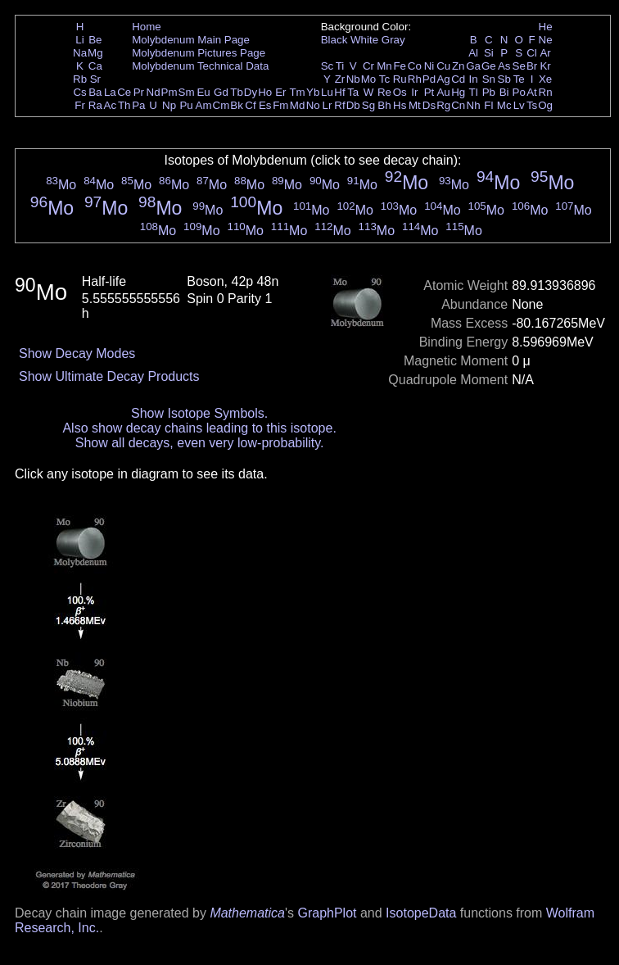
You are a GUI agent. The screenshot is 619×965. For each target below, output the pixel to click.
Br (531, 66)
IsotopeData (421, 913)
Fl (488, 105)
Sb (504, 79)
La (110, 92)
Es (265, 105)
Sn (488, 79)
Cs (79, 92)
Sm (186, 92)
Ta (353, 92)
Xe (545, 79)
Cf (250, 105)
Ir (414, 92)
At (531, 92)
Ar (545, 53)
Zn (458, 66)
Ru (400, 79)
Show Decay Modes (77, 353)
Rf (339, 105)
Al (473, 53)
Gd (221, 92)
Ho (265, 92)
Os (400, 92)
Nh (474, 105)
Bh (384, 105)
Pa (138, 105)
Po (519, 92)
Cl (531, 53)
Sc (327, 66)
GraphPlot (326, 913)
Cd (458, 79)
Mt (415, 105)
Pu (185, 105)
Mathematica (247, 913)
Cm (221, 105)
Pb (488, 92)
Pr (138, 92)
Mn (384, 66)
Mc (504, 105)
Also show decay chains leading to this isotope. (199, 428)
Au (443, 92)
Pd (429, 79)
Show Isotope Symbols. (199, 413)
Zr (340, 79)
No (313, 105)
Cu (443, 66)
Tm (297, 92)
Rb (80, 79)
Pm (169, 92)
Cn (458, 105)
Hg (458, 92)
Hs (399, 105)
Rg (443, 105)
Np (169, 105)
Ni (429, 66)
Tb (236, 92)
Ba (95, 92)
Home (146, 26)
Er (280, 92)
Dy (250, 92)
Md (297, 105)
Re (384, 92)
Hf (339, 92)
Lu (327, 92)
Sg (368, 105)
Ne (546, 40)
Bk (236, 105)
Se (519, 66)
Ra (95, 105)
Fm (280, 105)
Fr (80, 105)
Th (124, 105)
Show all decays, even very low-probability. (199, 443)
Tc (384, 79)
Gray (393, 40)
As (504, 66)
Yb (312, 92)
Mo (369, 79)
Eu (203, 92)
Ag (443, 79)
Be (95, 40)
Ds (429, 105)
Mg (95, 53)
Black (334, 40)
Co (415, 66)
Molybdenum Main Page (191, 40)
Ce (124, 92)
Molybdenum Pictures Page (198, 53)
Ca (95, 66)
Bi (504, 92)
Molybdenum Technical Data (200, 66)
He (546, 26)
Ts (531, 105)
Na (80, 53)
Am (204, 105)
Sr (95, 79)
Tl (473, 92)
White (364, 40)
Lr (327, 105)
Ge (488, 66)
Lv (519, 105)
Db (353, 105)
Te (519, 79)
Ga (473, 66)
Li (79, 40)
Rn (546, 92)
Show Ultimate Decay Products (109, 376)
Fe (399, 66)
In (473, 79)
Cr (368, 66)
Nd (153, 92)
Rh (415, 79)
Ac (110, 105)
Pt (429, 92)
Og (545, 105)
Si (489, 53)
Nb (353, 79)
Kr (545, 66)
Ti (340, 66)
